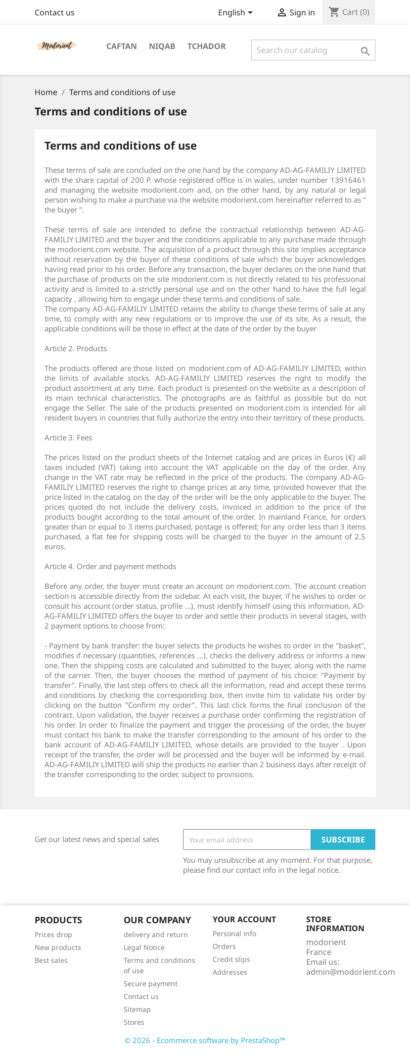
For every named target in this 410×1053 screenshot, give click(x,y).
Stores (134, 1022)
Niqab (162, 46)
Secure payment (151, 983)
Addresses (230, 972)
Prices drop (53, 934)
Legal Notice (144, 947)
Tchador (206, 46)
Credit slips (231, 959)
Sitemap (137, 1009)
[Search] (313, 50)
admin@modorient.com (350, 971)
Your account (244, 919)
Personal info (234, 933)
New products (58, 947)
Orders (224, 946)
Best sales (51, 960)
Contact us (55, 12)
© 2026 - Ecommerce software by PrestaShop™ (205, 1040)
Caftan (121, 46)
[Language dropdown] (237, 13)
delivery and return (156, 934)
